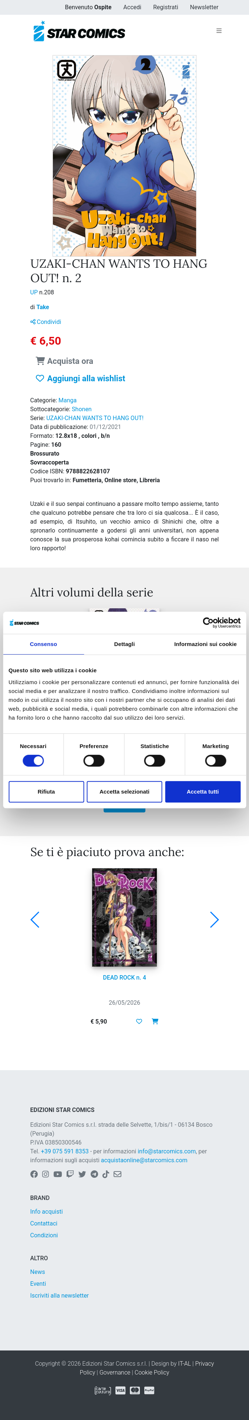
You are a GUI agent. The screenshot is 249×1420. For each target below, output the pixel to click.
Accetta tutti (203, 791)
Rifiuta (46, 791)
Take (42, 307)
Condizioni (44, 1235)
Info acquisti (46, 1211)
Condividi (45, 321)
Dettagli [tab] (124, 644)
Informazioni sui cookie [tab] (205, 644)
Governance (115, 1372)
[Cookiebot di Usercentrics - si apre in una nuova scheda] (208, 622)
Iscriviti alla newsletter (59, 1295)
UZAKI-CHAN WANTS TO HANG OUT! (95, 418)
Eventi (38, 1283)
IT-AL (184, 1363)
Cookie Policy (152, 1372)
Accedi (132, 7)
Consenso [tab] (43, 644)
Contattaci (44, 1223)
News (37, 1271)
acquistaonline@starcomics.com (144, 1160)
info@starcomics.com (167, 1151)
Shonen (82, 409)
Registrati (165, 7)
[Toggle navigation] (219, 31)
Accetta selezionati (124, 791)
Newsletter (204, 7)
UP (34, 292)
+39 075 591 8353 (65, 1151)
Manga (67, 400)
